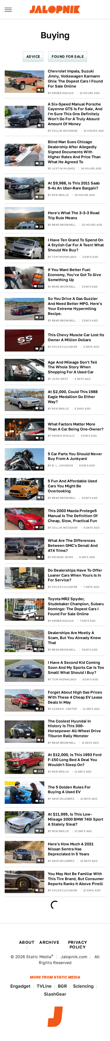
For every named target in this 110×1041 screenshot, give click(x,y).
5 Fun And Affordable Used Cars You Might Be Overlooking (72, 486)
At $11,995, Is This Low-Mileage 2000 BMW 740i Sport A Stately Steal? (75, 819)
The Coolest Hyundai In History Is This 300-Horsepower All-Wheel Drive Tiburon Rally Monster (74, 728)
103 (40, 771)
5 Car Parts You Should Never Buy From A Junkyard (75, 456)
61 (41, 830)
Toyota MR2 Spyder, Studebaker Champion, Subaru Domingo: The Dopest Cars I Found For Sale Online (76, 606)
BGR (62, 986)
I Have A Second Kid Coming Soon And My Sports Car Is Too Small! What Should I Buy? (76, 667)
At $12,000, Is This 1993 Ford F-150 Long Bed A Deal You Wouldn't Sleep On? (74, 760)
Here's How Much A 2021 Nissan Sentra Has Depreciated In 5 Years (71, 849)
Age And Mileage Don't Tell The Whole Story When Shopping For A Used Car (72, 367)
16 (41, 438)
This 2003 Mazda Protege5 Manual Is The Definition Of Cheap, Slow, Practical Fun (73, 516)
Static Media (38, 956)
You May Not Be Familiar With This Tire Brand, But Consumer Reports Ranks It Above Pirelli (76, 879)
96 (41, 408)
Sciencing (83, 986)
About (26, 942)
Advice (33, 56)
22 (41, 348)
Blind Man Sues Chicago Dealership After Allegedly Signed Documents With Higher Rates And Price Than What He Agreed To (74, 152)
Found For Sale (68, 56)
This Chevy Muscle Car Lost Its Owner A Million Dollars (76, 337)
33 (41, 226)
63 (41, 801)
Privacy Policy (77, 944)
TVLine (44, 986)
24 (41, 317)
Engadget (20, 986)
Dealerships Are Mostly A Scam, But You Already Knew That (74, 638)
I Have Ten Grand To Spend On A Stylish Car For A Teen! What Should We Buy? (76, 245)
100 (40, 286)
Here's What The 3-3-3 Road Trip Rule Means (73, 215)
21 (41, 708)
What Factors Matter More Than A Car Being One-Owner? (76, 426)
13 (41, 617)
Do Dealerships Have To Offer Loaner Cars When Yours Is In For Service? (75, 575)
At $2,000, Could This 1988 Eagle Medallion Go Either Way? (73, 397)
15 (41, 163)
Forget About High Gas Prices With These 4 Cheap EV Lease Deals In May (75, 697)
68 (41, 197)
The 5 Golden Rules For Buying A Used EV (69, 789)
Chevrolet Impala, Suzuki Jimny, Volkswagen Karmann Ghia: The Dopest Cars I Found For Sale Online (75, 78)
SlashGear (55, 994)
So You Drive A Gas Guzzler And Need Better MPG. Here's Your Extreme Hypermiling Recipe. (75, 306)
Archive (49, 942)
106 (40, 649)
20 (41, 527)
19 (41, 467)
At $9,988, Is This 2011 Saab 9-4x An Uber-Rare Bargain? (74, 185)
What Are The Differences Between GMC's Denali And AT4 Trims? (73, 545)
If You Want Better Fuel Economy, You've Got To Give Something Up (74, 275)
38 (41, 890)
